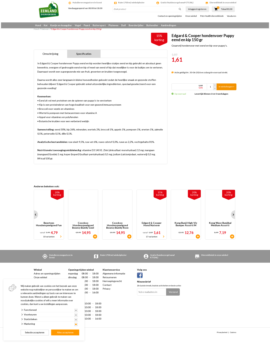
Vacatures (231, 16)
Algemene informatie (114, 276)
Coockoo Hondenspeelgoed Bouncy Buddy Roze (117, 228)
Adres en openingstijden (47, 276)
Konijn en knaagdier (61, 25)
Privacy (106, 291)
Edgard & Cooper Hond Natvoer (152, 226)
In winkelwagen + (226, 88)
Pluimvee (113, 25)
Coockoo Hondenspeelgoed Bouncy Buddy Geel (83, 228)
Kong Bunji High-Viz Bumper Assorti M (186, 226)
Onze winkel (191, 16)
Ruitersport (99, 25)
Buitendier (152, 25)
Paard (87, 25)
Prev (33, 217)
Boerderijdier (136, 25)
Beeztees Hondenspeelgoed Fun (49, 226)
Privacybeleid (222, 335)
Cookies (233, 335)
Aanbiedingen (168, 25)
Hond (38, 25)
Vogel (78, 25)
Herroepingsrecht (112, 283)
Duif (123, 25)
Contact (107, 287)
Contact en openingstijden (170, 16)
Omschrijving (50, 56)
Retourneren (110, 279)
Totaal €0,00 (226, 9)
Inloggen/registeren (197, 9)
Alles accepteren (65, 332)
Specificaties (83, 56)
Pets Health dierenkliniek (212, 16)
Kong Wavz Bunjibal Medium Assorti (220, 226)
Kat (46, 25)
